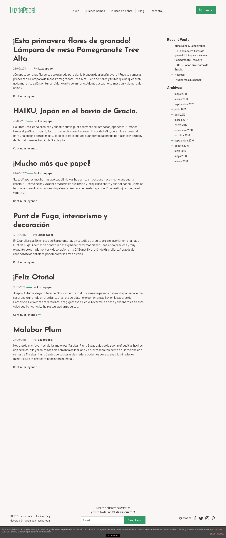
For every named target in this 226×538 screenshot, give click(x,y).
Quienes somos (95, 11)
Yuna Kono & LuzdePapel (190, 45)
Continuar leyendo (27, 96)
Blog (141, 11)
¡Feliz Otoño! (33, 277)
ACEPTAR (113, 535)
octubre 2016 (182, 135)
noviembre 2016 (184, 130)
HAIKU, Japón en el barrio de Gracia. (75, 111)
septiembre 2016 (184, 140)
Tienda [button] (205, 10)
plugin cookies (217, 533)
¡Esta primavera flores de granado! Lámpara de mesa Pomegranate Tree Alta (76, 50)
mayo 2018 (181, 93)
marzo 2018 (181, 99)
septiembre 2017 (184, 104)
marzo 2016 (181, 161)
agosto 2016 (182, 145)
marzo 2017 (181, 119)
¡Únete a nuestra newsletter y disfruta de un (113, 510)
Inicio (75, 11)
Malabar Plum (37, 330)
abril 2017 (180, 114)
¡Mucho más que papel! (52, 164)
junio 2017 (180, 109)
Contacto (156, 11)
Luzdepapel (45, 68)
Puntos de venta (122, 11)
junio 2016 (180, 150)
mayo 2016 (181, 156)
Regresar (180, 74)
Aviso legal (44, 520)
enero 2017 (181, 125)
